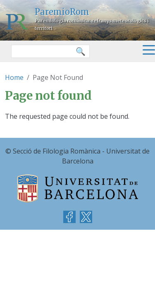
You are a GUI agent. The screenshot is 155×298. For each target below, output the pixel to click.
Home (14, 77)
